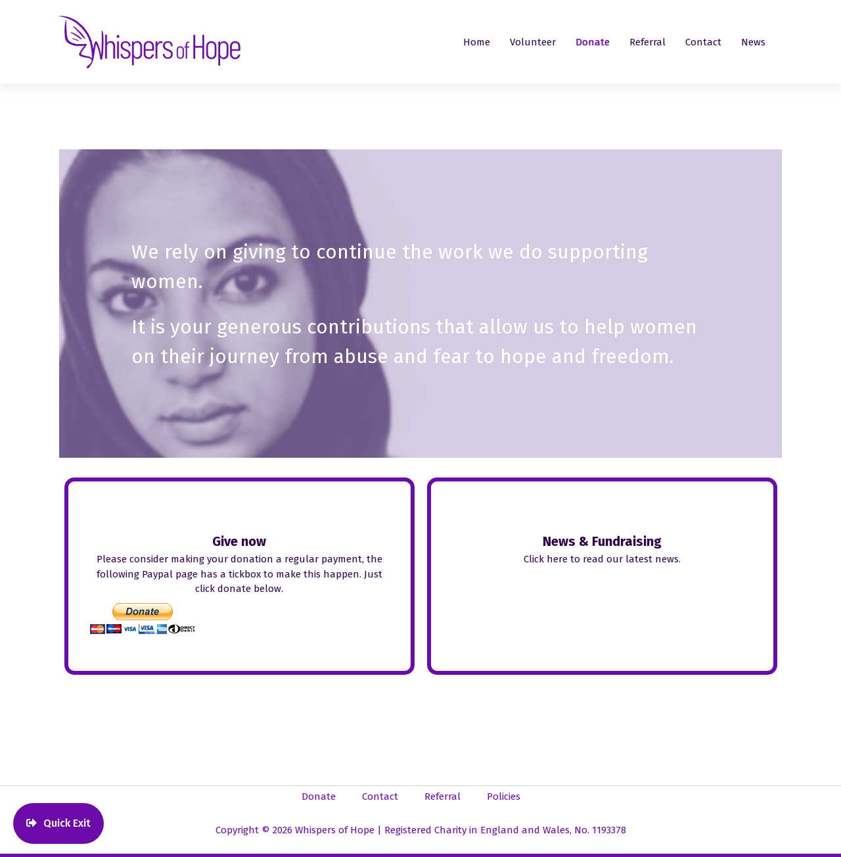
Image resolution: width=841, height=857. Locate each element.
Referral (647, 42)
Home (476, 42)
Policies (503, 796)
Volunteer (533, 42)
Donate (593, 42)
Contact (703, 42)
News (753, 42)
